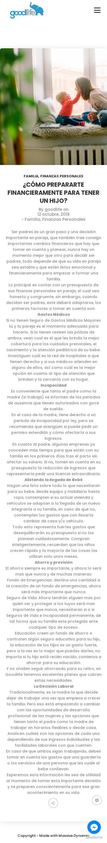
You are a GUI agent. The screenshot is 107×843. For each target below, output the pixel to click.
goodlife (53, 209)
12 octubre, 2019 (53, 214)
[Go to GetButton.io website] (94, 837)
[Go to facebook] (94, 827)
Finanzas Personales (61, 176)
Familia (31, 176)
